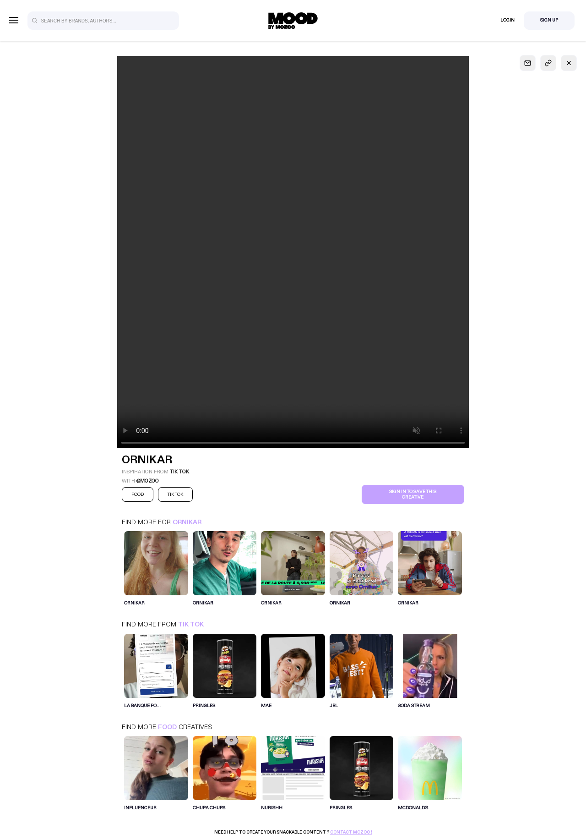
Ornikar (187, 522)
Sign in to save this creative (412, 494)
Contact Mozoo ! (351, 832)
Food (167, 727)
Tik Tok (191, 624)
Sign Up (549, 20)
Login (507, 20)
